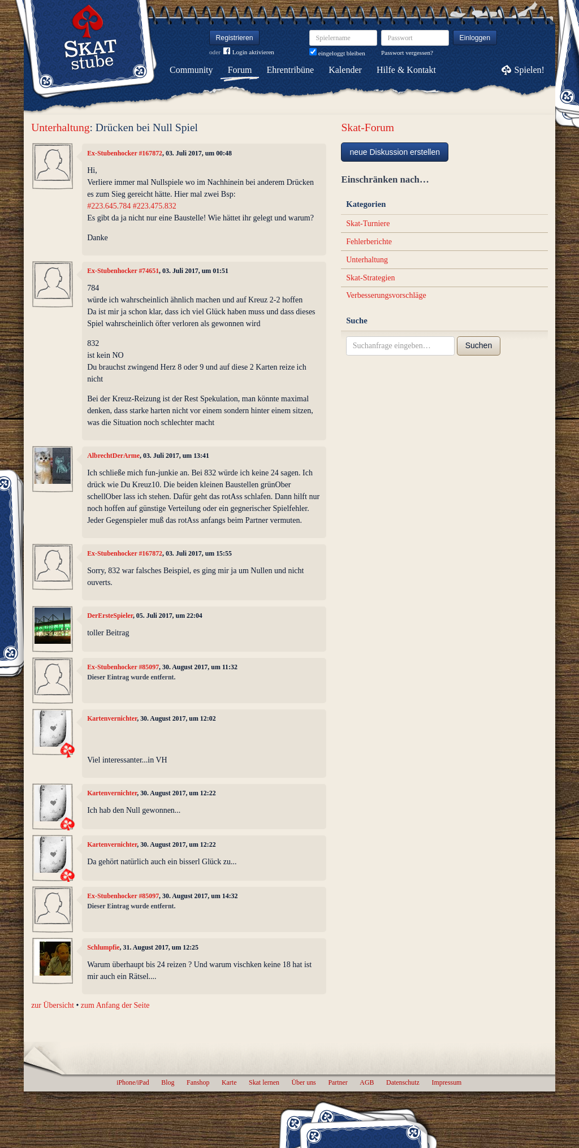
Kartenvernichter (112, 718)
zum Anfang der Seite (115, 1005)
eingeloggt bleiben (337, 53)
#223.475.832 (154, 206)
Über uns (303, 1082)
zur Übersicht (52, 1005)
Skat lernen (264, 1082)
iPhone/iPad (132, 1082)
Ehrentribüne (290, 70)
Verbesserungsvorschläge (386, 295)
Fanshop (198, 1082)
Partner (337, 1082)
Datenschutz (403, 1082)
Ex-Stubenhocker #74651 (123, 271)
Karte (229, 1082)
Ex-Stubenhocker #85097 (123, 667)
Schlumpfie (103, 947)
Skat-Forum (367, 127)
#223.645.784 (109, 206)
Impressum (446, 1082)
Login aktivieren (248, 52)
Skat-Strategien (370, 278)
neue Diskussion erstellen (394, 152)
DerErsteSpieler (110, 616)
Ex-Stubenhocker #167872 (124, 153)
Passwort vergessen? (407, 52)
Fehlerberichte (369, 241)
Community (191, 70)
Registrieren (234, 38)
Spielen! (530, 70)
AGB (367, 1082)
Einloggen (475, 38)
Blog (167, 1082)
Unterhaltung (60, 127)
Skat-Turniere (368, 223)
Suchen (478, 345)
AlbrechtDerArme (113, 456)
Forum (240, 70)
